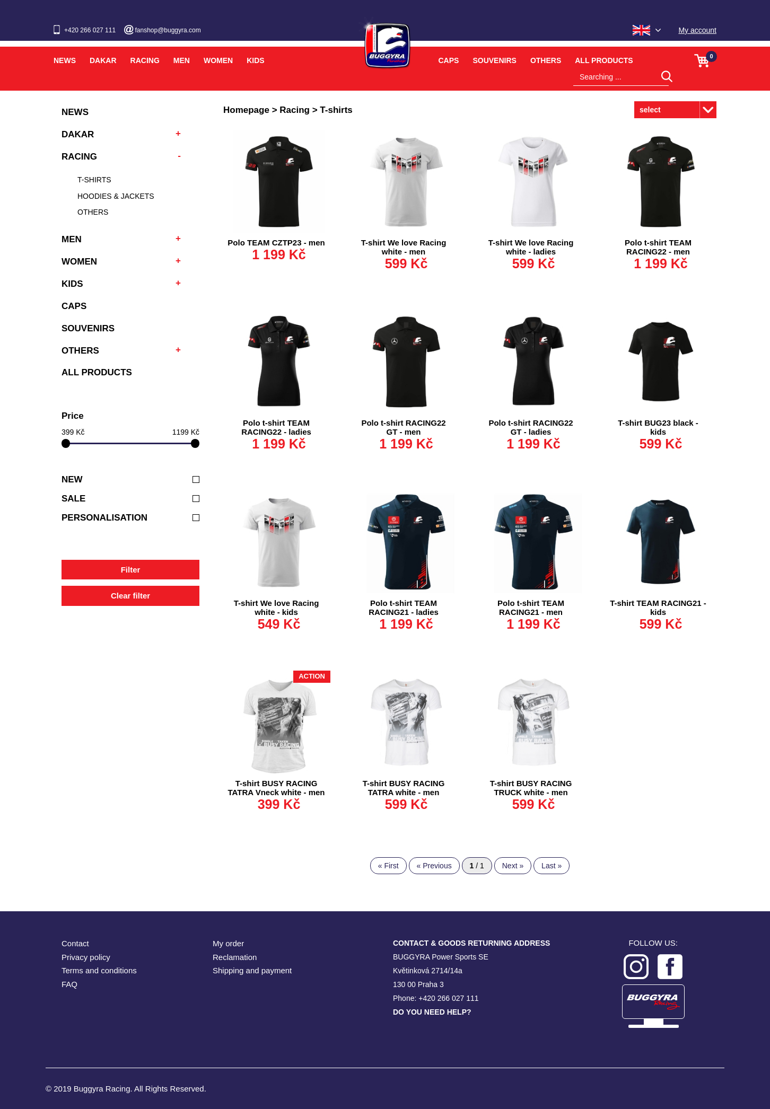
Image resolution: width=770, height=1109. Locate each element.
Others (545, 60)
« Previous (434, 865)
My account (697, 30)
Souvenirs (494, 60)
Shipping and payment (252, 970)
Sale (130, 499)
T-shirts (94, 179)
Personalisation (130, 518)
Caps (449, 60)
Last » (551, 865)
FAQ (69, 984)
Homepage (246, 110)
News (65, 60)
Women (218, 60)
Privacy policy (86, 957)
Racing (145, 60)
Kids (255, 60)
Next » (512, 865)
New (130, 479)
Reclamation (235, 957)
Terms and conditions (99, 970)
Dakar (103, 60)
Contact (75, 943)
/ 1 (477, 865)
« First (388, 865)
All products (604, 60)
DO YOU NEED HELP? (432, 1012)
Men (181, 60)
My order (228, 943)
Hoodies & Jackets (115, 196)
